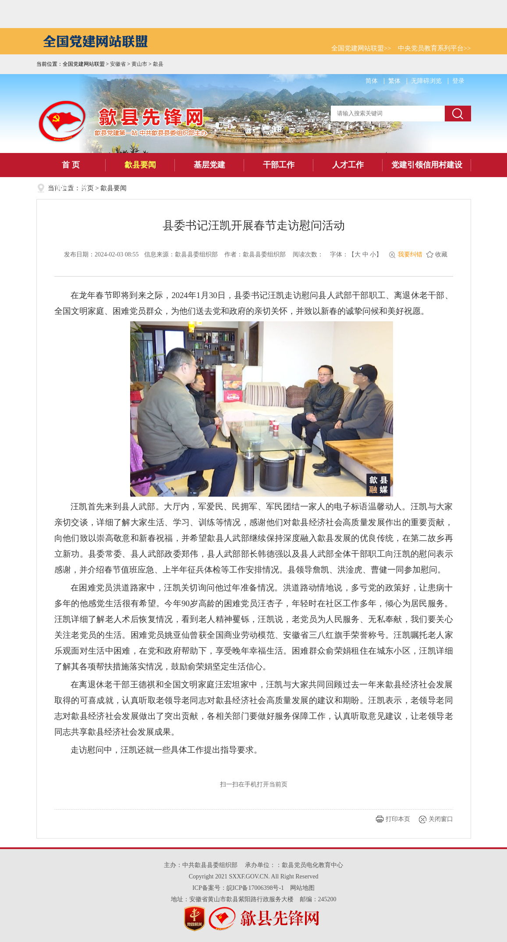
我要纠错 (410, 254)
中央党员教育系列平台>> (434, 48)
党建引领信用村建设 (426, 164)
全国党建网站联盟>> (361, 48)
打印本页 (398, 819)
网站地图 (302, 888)
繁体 (394, 81)
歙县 (158, 64)
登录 (458, 81)
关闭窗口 (441, 819)
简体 (371, 81)
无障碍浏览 (426, 81)
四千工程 (71, 189)
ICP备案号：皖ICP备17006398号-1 (238, 888)
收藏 (441, 254)
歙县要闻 (140, 164)
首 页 (71, 164)
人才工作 (348, 164)
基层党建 (209, 164)
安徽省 (118, 64)
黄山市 (139, 64)
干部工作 (278, 164)
